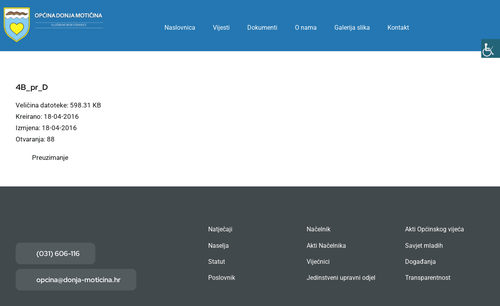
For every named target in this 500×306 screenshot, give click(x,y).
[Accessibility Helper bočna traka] (490, 48)
